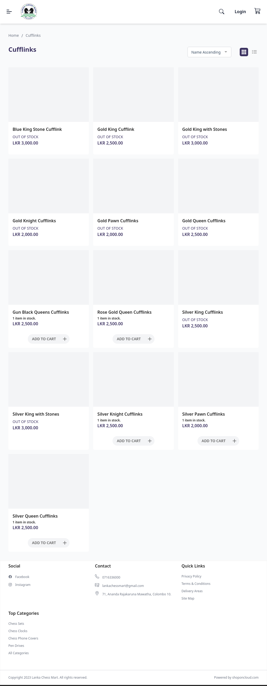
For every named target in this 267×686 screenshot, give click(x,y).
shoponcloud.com (245, 677)
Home (13, 35)
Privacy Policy (191, 576)
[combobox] (209, 52)
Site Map (187, 598)
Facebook (22, 577)
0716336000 (111, 577)
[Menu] (9, 11)
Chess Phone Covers (23, 638)
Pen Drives (16, 646)
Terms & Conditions (195, 584)
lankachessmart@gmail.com (123, 586)
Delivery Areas (191, 591)
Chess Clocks (17, 631)
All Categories (18, 653)
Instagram (22, 585)
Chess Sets (16, 624)
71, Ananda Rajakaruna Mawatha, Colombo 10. (136, 594)
